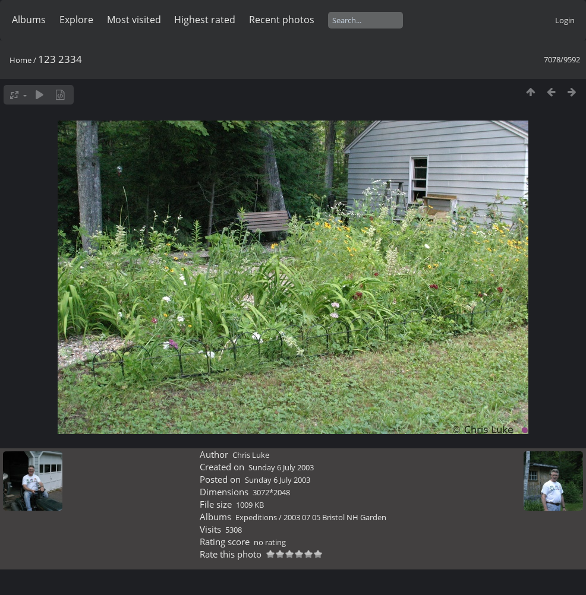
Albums (29, 19)
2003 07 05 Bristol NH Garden (334, 517)
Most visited (134, 19)
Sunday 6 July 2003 (281, 467)
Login (565, 20)
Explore (76, 19)
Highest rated (204, 19)
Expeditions (256, 517)
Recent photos (281, 19)
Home (20, 60)
